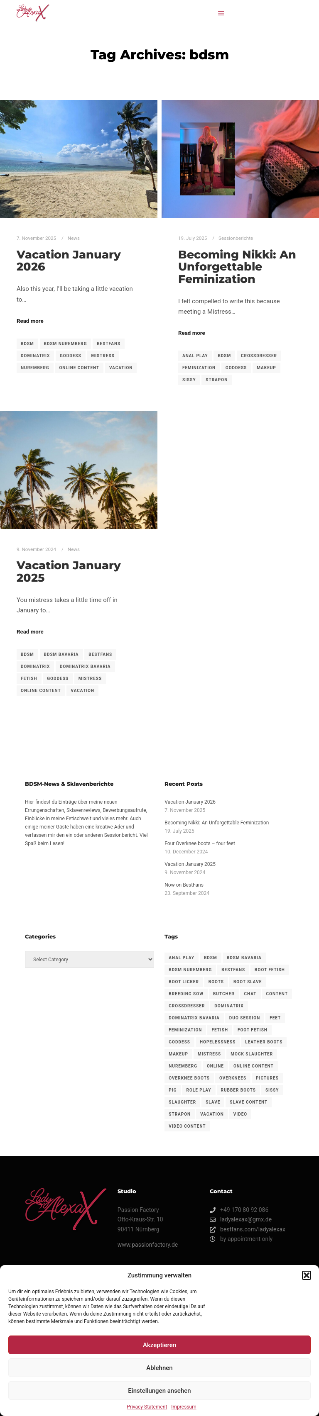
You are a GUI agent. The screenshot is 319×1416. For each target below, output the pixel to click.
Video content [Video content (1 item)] (187, 1126)
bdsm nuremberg (65, 343)
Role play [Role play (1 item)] (198, 1090)
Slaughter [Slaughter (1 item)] (182, 1102)
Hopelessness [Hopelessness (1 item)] (218, 1042)
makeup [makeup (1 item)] (178, 1054)
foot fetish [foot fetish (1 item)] (252, 1030)
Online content (79, 368)
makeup (266, 368)
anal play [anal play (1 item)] (181, 957)
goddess (70, 355)
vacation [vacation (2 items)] (212, 1114)
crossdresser (259, 355)
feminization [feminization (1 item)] (185, 1030)
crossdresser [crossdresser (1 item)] (187, 1006)
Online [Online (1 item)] (215, 1066)
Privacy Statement (147, 1407)
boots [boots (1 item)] (216, 982)
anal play (195, 355)
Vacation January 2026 (69, 261)
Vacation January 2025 (69, 571)
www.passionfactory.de (148, 1244)
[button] (306, 1275)
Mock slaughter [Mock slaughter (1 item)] (252, 1054)
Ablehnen (159, 1368)
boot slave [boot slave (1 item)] (247, 982)
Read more (30, 321)
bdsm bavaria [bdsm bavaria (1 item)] (244, 957)
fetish (29, 678)
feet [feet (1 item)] (275, 1018)
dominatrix (35, 355)
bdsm (27, 343)
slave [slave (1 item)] (213, 1102)
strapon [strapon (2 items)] (180, 1114)
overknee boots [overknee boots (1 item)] (189, 1078)
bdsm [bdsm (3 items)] (210, 957)
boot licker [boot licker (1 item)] (184, 982)
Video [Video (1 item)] (240, 1114)
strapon (217, 380)
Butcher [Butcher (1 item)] (224, 994)
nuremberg (35, 368)
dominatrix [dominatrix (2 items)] (228, 1006)
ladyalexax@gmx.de (241, 1219)
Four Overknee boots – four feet (199, 843)
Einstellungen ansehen (159, 1390)
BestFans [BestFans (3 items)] (233, 970)
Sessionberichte (235, 238)
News (74, 238)
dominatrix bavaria (85, 666)
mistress (102, 355)
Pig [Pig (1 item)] (173, 1090)
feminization (199, 368)
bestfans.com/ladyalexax (247, 1229)
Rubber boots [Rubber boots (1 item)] (238, 1090)
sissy (189, 380)
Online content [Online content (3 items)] (253, 1066)
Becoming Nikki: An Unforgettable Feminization (237, 267)
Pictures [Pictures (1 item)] (267, 1078)
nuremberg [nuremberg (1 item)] (183, 1066)
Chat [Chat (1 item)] (250, 994)
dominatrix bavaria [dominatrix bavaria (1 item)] (194, 1018)
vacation (121, 368)
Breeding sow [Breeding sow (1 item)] (186, 994)
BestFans (108, 343)
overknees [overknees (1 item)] (232, 1078)
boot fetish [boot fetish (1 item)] (270, 970)
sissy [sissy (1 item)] (272, 1090)
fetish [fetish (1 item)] (219, 1030)
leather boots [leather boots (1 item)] (263, 1042)
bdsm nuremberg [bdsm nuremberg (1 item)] (190, 970)
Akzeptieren (159, 1345)
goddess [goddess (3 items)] (179, 1042)
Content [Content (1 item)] (277, 994)
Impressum (183, 1407)
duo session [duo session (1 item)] (244, 1018)
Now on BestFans (184, 885)
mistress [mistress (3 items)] (209, 1054)
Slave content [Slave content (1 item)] (248, 1102)
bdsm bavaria (61, 654)
